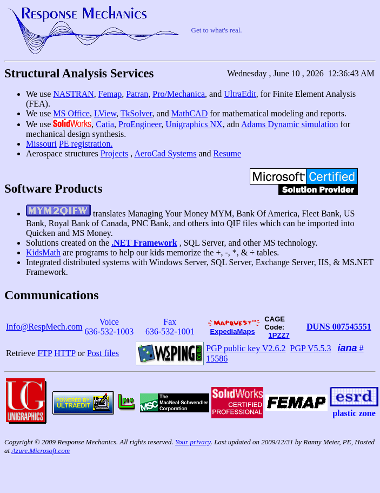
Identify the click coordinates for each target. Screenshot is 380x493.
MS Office (71, 113)
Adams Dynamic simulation (289, 124)
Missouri (41, 143)
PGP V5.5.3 (310, 348)
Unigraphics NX (193, 124)
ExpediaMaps (232, 331)
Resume (228, 153)
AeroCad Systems (165, 153)
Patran (137, 93)
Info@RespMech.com (44, 326)
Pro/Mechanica (178, 93)
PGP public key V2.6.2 (245, 348)
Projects (115, 153)
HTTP (64, 353)
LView (105, 113)
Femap (110, 93)
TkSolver (136, 113)
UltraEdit (240, 93)
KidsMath (43, 252)
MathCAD (189, 113)
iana (347, 348)
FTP (44, 353)
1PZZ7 (279, 335)
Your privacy (193, 442)
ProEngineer (139, 124)
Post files (103, 353)
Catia (105, 124)
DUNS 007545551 (338, 326)
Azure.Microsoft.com (40, 450)
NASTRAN (73, 93)
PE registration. (86, 143)
